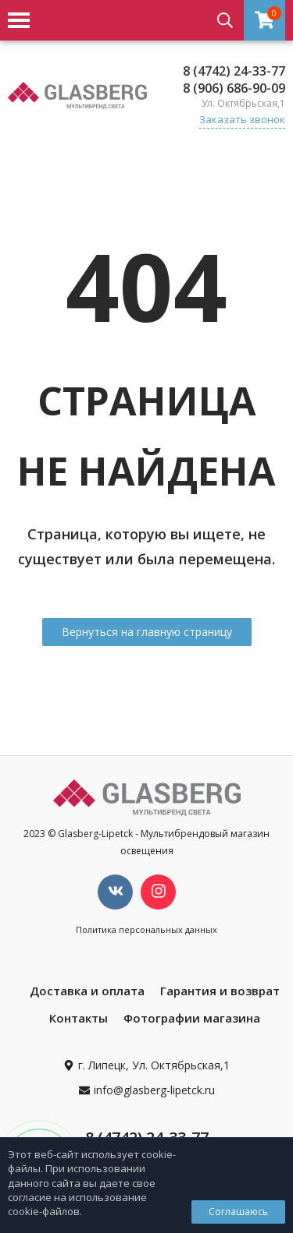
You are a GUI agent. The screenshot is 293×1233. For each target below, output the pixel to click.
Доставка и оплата (87, 990)
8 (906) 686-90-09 (234, 88)
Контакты (78, 1018)
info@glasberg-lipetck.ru (154, 1090)
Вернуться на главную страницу (147, 631)
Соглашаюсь (238, 1211)
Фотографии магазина (191, 1018)
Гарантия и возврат (220, 990)
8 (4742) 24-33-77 (234, 70)
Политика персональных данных (146, 929)
